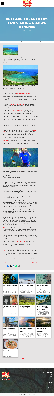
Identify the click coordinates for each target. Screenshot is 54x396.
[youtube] (6, 380)
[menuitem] (15, 42)
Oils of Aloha (34, 216)
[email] (9, 380)
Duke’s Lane (12, 252)
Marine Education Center (17, 110)
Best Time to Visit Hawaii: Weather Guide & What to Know (26, 330)
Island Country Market (20, 241)
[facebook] (2, 380)
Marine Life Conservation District (17, 104)
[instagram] (4, 380)
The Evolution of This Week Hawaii (10, 307)
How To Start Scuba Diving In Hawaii (10, 286)
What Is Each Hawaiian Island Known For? (25, 307)
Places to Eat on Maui (8, 350)
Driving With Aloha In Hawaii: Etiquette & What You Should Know (43, 308)
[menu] (2, 3)
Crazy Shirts (5, 140)
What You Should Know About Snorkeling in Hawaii (43, 286)
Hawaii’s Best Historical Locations (9, 329)
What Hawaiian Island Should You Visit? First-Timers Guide (42, 330)
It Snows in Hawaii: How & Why (26, 286)
